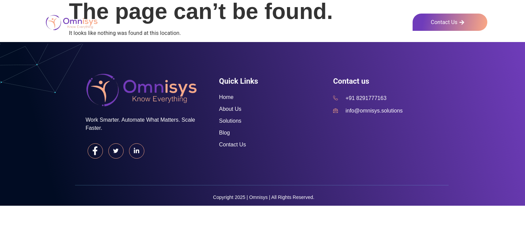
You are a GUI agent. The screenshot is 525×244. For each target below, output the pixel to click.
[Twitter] (116, 151)
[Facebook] (95, 151)
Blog (402, 21)
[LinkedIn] (137, 151)
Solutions (369, 21)
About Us (330, 21)
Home (296, 21)
